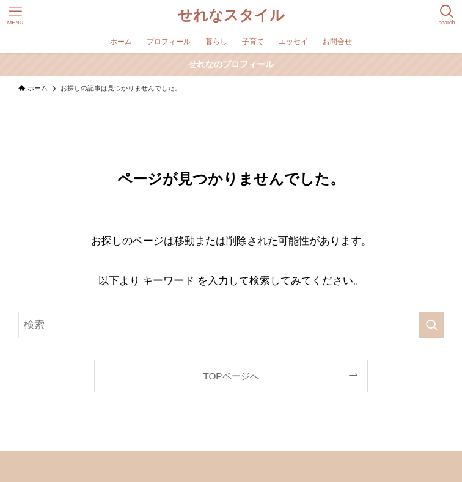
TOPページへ (230, 376)
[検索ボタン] (446, 15)
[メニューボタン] (15, 15)
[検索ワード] (231, 325)
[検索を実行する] (431, 325)
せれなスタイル (231, 15)
